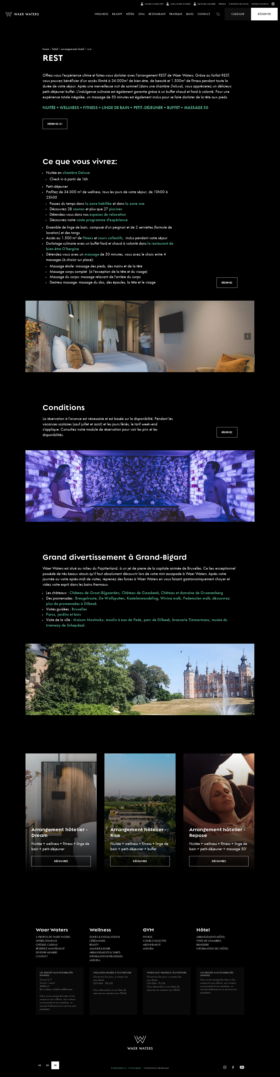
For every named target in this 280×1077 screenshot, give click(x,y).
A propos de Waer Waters (53, 937)
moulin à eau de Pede (124, 619)
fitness (88, 237)
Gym (141, 14)
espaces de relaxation (107, 214)
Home (46, 49)
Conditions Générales (156, 1068)
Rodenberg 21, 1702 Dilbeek (126, 1068)
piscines (116, 208)
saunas (78, 208)
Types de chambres (208, 940)
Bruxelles (79, 609)
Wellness (101, 14)
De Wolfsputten (112, 598)
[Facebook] (233, 1067)
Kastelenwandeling (142, 598)
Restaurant (157, 14)
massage (91, 254)
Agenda (94, 960)
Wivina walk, (171, 598)
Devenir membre (46, 952)
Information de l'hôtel (212, 948)
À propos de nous (238, 4)
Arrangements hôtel (210, 937)
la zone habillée (99, 203)
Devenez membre (205, 3)
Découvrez (61, 861)
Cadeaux (237, 14)
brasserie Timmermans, (191, 619)
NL (39, 1065)
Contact (204, 14)
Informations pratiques (106, 956)
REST (89, 49)
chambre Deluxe (76, 172)
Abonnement (152, 944)
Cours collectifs (152, 3)
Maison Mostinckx (88, 619)
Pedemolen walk (196, 598)
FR (55, 1065)
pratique (175, 14)
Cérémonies (97, 940)
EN (47, 1065)
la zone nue (134, 203)
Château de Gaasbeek (140, 592)
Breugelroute (85, 598)
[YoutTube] (242, 1067)
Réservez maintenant (50, 948)
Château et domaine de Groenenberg (192, 592)
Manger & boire (100, 948)
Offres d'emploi (260, 4)
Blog (190, 14)
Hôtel (130, 14)
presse (222, 4)
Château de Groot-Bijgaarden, (95, 592)
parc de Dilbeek (157, 619)
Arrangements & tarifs (104, 952)
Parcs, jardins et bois (63, 614)
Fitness (147, 937)
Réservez (227, 282)
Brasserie (202, 944)
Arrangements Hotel (72, 49)
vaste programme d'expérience (102, 219)
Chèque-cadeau (47, 944)
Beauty (117, 14)
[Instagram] (224, 1067)
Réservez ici (54, 124)
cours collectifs (110, 237)
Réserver (264, 14)
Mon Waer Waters (178, 3)
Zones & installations (104, 937)
